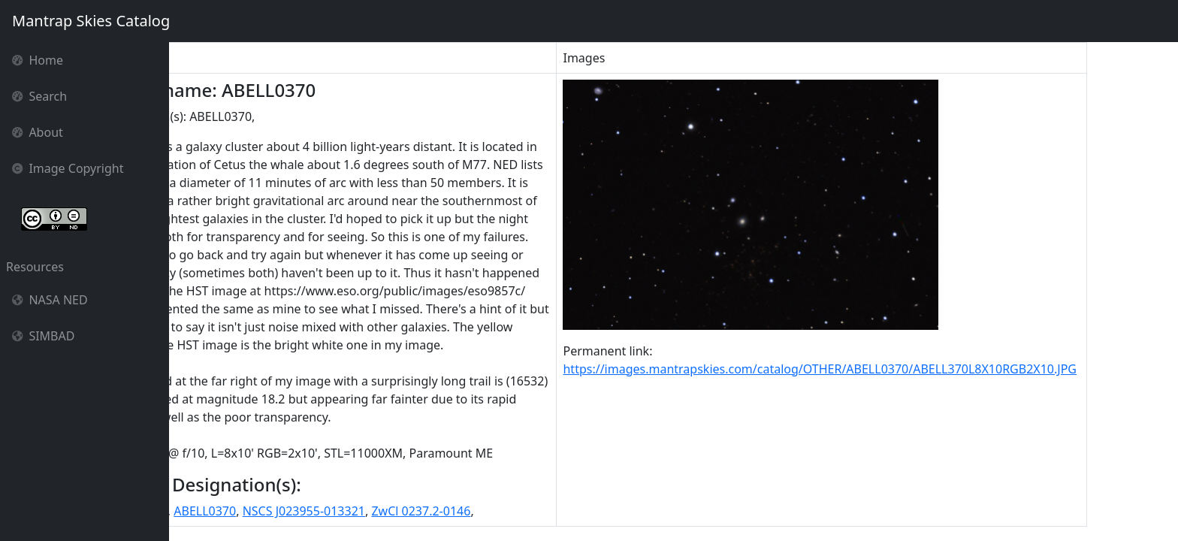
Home (37, 60)
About (37, 132)
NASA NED (50, 300)
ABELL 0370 (217, 511)
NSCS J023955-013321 (386, 511)
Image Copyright (68, 168)
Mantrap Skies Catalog (90, 21)
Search (39, 96)
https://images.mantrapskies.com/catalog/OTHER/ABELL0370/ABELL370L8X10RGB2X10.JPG (902, 369)
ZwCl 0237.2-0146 (503, 511)
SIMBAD (43, 336)
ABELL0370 (287, 511)
